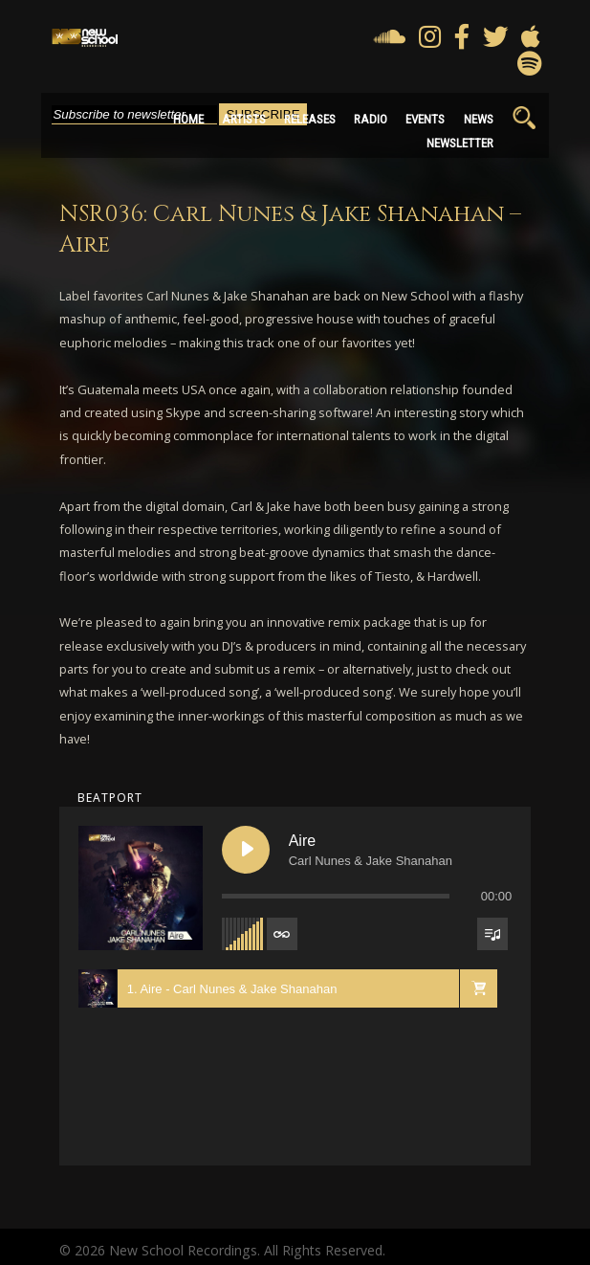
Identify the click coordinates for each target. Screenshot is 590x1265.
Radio (370, 119)
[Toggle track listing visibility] (492, 934)
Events (425, 119)
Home (188, 119)
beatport (110, 797)
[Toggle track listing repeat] (282, 934)
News (478, 119)
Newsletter (459, 143)
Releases (310, 119)
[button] (478, 988)
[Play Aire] (246, 850)
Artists (244, 119)
